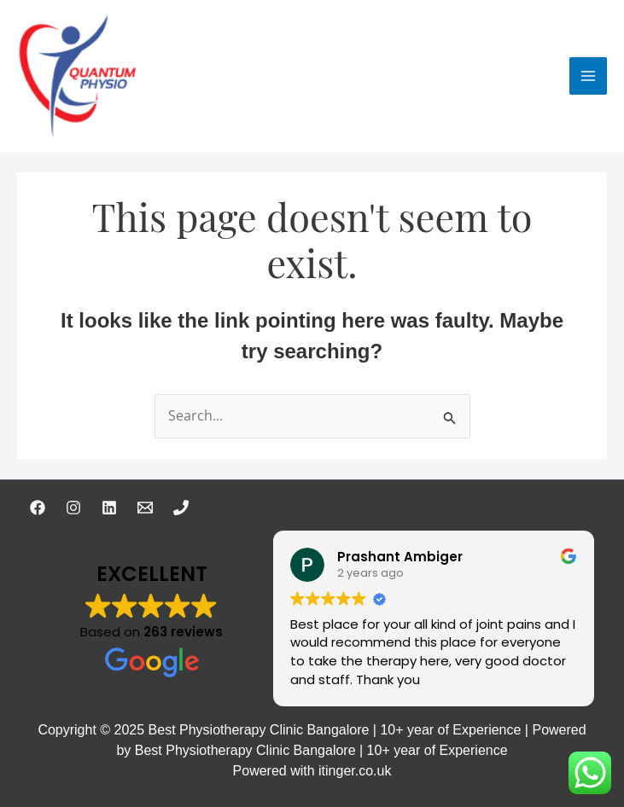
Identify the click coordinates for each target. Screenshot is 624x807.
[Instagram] (73, 507)
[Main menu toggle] (588, 76)
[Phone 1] (181, 507)
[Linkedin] (109, 507)
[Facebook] (37, 507)
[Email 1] (145, 507)
